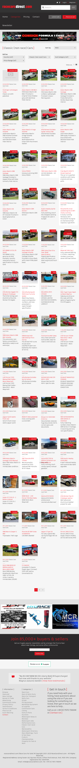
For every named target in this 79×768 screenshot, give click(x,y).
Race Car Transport (29, 696)
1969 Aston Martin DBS (49, 171)
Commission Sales (9, 702)
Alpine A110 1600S (47, 496)
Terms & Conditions (9, 708)
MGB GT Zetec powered (29, 417)
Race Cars (25, 692)
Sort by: (48, 48)
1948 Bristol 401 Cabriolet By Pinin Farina (28, 338)
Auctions (25, 715)
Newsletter (7, 25)
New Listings (7, 696)
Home (5, 17)
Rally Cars (25, 698)
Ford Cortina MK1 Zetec (49, 336)
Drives (24, 700)
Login (64, 2)
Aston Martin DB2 (47, 90)
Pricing (26, 17)
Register (72, 2)
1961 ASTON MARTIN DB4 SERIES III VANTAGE (67, 419)
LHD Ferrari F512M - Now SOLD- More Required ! (67, 338)
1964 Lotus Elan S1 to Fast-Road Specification (48, 252)
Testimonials (7, 706)
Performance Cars (28, 723)
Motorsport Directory (30, 731)
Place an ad (69, 17)
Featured (5, 694)
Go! (73, 7)
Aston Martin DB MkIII (29, 90)
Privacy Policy (7, 704)
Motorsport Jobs (28, 721)
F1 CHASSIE (25, 565)
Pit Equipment (27, 702)
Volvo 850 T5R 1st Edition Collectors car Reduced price (48, 460)
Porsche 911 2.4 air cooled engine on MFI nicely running (67, 211)
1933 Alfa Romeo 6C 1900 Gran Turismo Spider (28, 294)
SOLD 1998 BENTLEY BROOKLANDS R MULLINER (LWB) (9, 567)
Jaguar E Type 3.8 (46, 532)
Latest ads (54, 17)
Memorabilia (26, 729)
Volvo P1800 (26, 171)
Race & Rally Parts (29, 694)
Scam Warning (7, 713)
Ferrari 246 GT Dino (67, 532)
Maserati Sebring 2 (66, 250)
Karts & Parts (27, 713)
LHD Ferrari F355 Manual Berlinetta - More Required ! (9, 379)
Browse (5, 692)
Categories (15, 17)
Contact (36, 17)
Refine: (5, 54)
